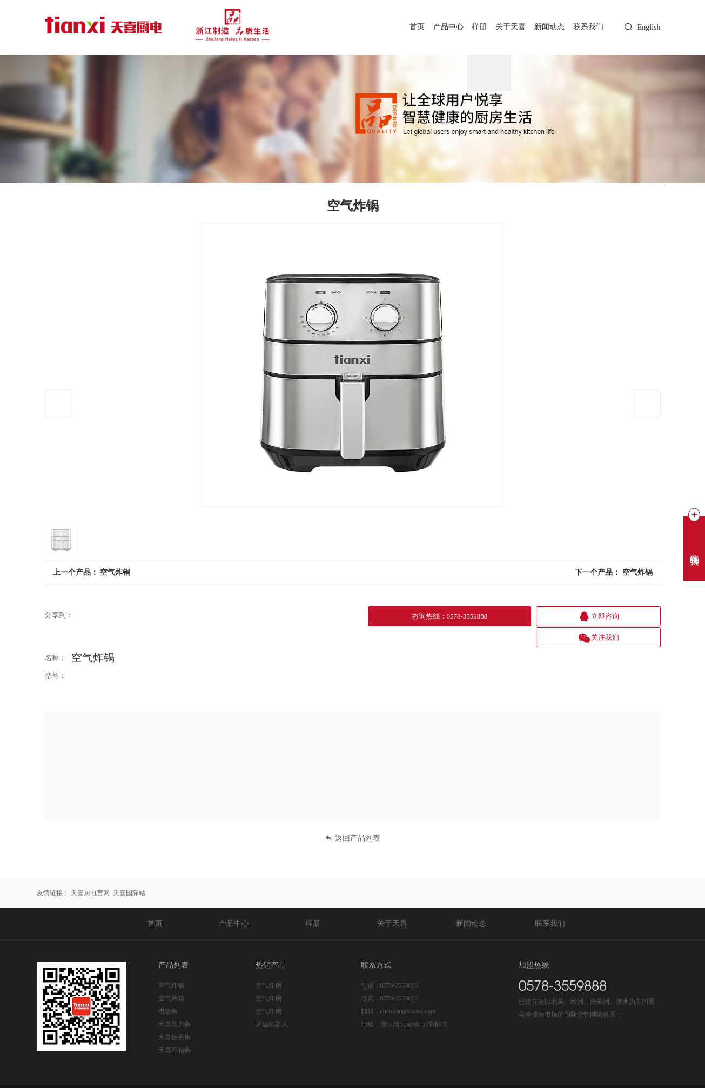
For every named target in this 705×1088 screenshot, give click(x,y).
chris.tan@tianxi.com (408, 988)
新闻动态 (546, 26)
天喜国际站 (129, 870)
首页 (403, 26)
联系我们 (587, 26)
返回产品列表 (352, 815)
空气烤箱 (171, 975)
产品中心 (437, 26)
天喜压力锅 (174, 1001)
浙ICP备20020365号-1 (180, 1075)
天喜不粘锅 (174, 1027)
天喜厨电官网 (90, 870)
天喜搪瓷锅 (174, 1014)
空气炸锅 (115, 572)
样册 (471, 26)
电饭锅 (168, 988)
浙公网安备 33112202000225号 (264, 1075)
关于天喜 (504, 26)
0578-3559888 (399, 962)
